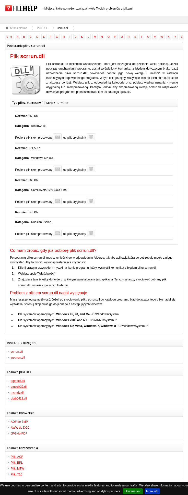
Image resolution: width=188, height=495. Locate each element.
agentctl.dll (18, 381)
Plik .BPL (17, 462)
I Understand (132, 491)
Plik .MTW (17, 468)
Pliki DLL (42, 27)
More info (152, 491)
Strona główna (18, 27)
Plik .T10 (16, 474)
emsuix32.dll (19, 386)
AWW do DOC (20, 427)
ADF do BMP (19, 421)
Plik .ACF (17, 457)
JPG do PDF (19, 433)
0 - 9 (9, 36)
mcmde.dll (17, 392)
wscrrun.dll (18, 357)
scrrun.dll (17, 351)
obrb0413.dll (19, 398)
